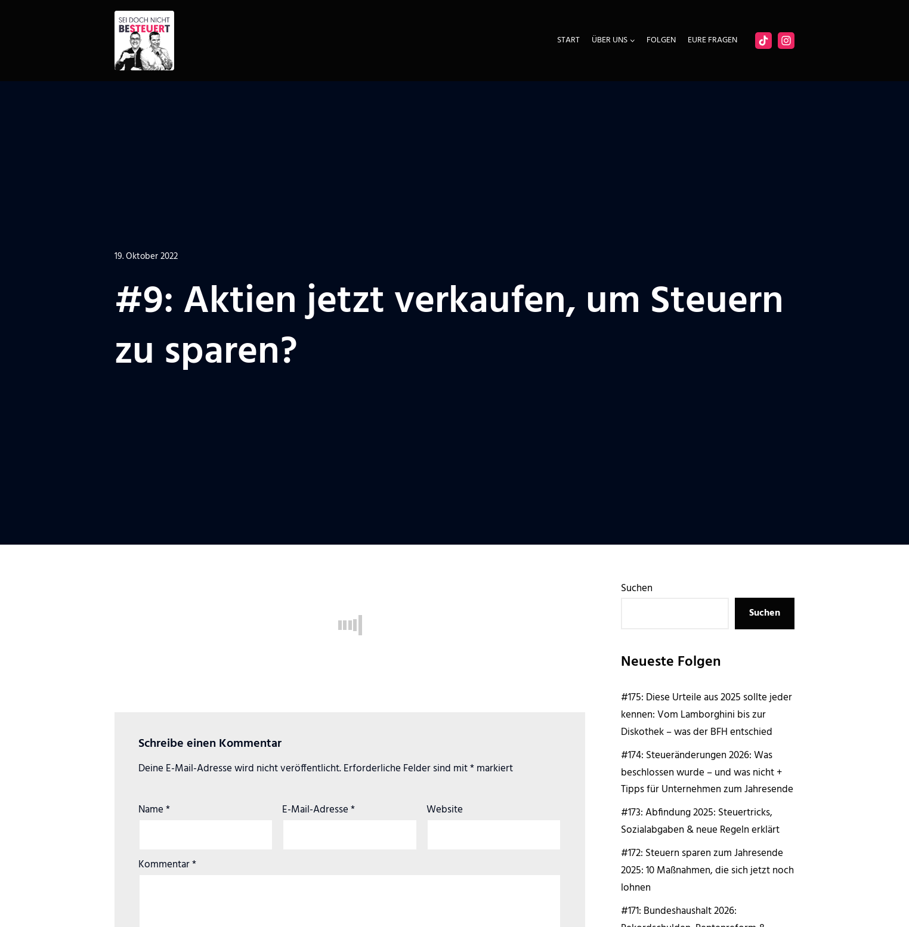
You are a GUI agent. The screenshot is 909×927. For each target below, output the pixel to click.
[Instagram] (786, 40)
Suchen (637, 588)
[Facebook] (763, 40)
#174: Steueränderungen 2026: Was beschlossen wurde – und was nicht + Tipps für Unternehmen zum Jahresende (707, 772)
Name (154, 810)
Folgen (661, 40)
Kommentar (167, 865)
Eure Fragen (712, 40)
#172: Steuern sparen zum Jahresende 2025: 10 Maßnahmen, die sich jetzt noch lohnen (707, 870)
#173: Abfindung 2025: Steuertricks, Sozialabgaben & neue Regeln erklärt (700, 821)
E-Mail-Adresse (318, 810)
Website (444, 810)
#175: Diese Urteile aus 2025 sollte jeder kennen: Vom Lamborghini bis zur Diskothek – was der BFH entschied (706, 715)
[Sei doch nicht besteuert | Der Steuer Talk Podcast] (144, 40)
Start (568, 40)
